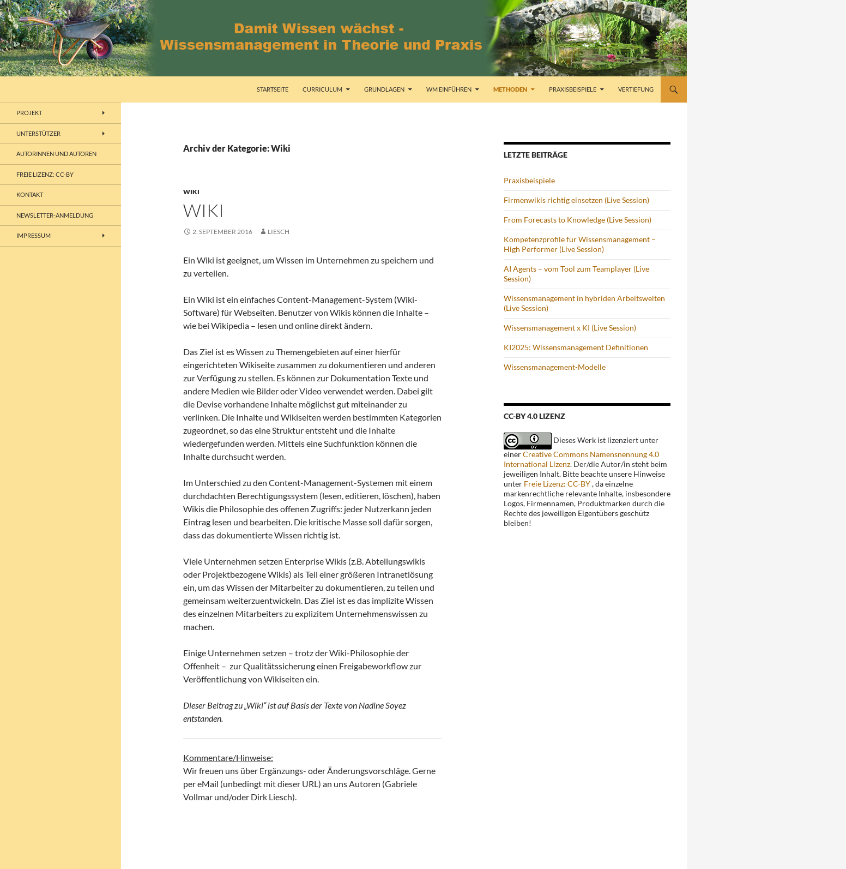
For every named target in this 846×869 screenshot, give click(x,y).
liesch (278, 231)
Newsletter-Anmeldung (54, 215)
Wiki (191, 192)
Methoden (510, 89)
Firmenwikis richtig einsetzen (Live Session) (576, 200)
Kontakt (29, 194)
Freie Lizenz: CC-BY (557, 483)
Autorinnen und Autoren (56, 153)
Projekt (29, 112)
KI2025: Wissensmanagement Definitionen (576, 347)
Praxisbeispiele (572, 89)
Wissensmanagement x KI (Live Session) (570, 327)
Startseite (272, 89)
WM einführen (449, 89)
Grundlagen (384, 89)
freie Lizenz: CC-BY (45, 174)
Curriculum (322, 89)
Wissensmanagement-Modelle (555, 366)
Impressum (33, 235)
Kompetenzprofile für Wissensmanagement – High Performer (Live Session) (580, 244)
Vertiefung (636, 89)
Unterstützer (38, 133)
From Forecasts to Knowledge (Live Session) (577, 219)
